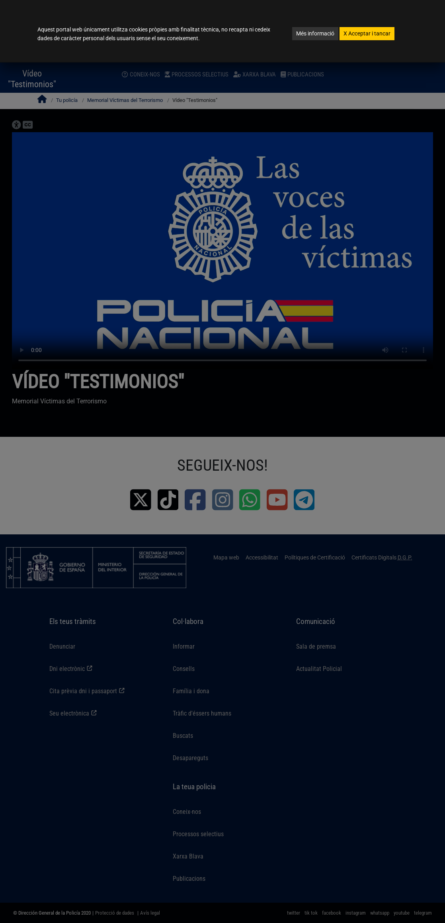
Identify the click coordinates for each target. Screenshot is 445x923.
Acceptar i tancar (367, 33)
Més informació (315, 33)
